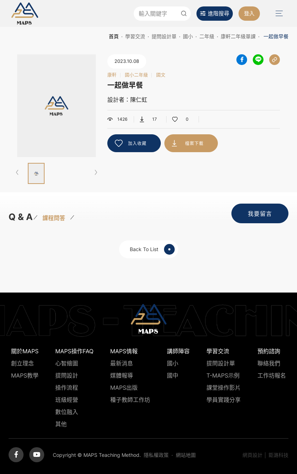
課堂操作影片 (223, 387)
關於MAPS (25, 351)
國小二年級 (136, 75)
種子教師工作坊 (130, 399)
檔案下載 (194, 143)
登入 (249, 13)
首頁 (114, 36)
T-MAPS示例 (223, 375)
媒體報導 (121, 375)
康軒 (112, 75)
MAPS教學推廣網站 (24, 13)
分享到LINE (258, 59)
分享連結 (274, 59)
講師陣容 (178, 351)
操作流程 (66, 387)
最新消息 (121, 363)
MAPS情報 (124, 351)
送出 (183, 13)
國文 (160, 75)
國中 (172, 375)
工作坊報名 (271, 375)
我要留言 (260, 213)
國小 (188, 36)
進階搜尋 (218, 13)
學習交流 (135, 36)
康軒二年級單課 (238, 36)
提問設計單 (164, 36)
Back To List (152, 249)
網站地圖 (186, 455)
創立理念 (22, 363)
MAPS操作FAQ (74, 351)
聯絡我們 (268, 363)
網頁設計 (252, 455)
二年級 (206, 36)
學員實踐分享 (223, 399)
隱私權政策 (156, 455)
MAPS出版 (124, 387)
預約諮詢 (268, 351)
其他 (61, 424)
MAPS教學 (25, 375)
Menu (278, 13)
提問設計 (66, 375)
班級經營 (66, 399)
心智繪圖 (66, 363)
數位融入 (66, 411)
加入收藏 (137, 143)
